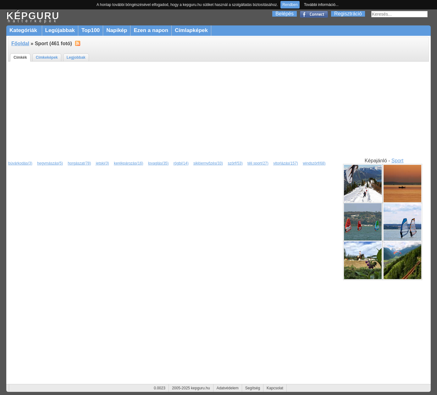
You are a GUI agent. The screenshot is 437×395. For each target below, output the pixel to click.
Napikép (116, 30)
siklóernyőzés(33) (208, 163)
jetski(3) (102, 163)
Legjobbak (76, 57)
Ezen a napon (151, 30)
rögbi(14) (181, 163)
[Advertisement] (218, 110)
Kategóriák (24, 30)
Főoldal (20, 43)
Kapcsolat (275, 388)
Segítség (252, 388)
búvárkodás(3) (20, 163)
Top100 (90, 30)
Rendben (290, 5)
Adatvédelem (228, 388)
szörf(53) (235, 163)
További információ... (321, 5)
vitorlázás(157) (285, 163)
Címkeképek (47, 57)
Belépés (284, 13)
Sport (397, 160)
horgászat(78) (79, 163)
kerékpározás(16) (128, 163)
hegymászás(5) (50, 163)
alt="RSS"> (77, 43)
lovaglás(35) (158, 163)
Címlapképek (191, 30)
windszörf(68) (314, 163)
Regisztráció (348, 13)
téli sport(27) (257, 163)
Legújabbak (60, 30)
